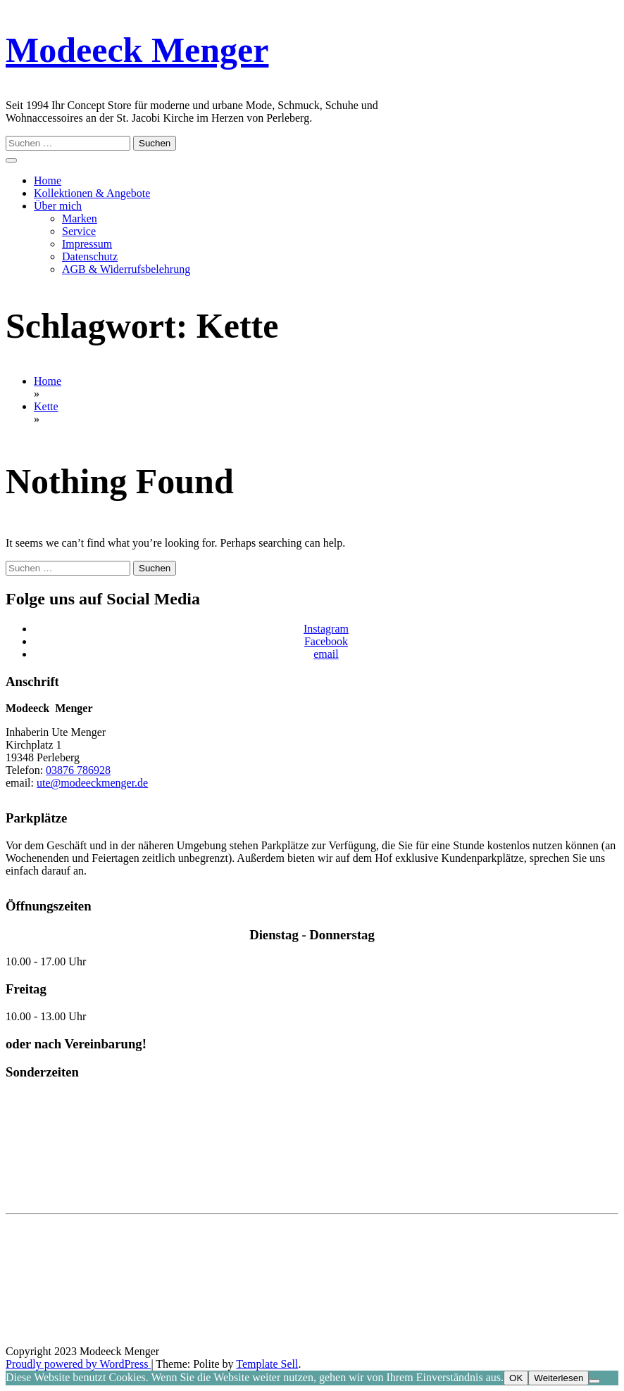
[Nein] (594, 1381)
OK (516, 1378)
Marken (79, 218)
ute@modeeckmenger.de (92, 783)
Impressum (87, 244)
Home (47, 180)
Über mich (58, 206)
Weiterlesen (558, 1378)
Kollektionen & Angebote (92, 193)
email (326, 654)
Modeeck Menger (137, 50)
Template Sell (267, 1364)
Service (79, 231)
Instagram (326, 629)
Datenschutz (90, 256)
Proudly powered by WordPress (78, 1364)
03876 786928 (78, 770)
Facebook (326, 641)
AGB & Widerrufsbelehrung (126, 269)
